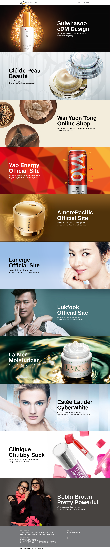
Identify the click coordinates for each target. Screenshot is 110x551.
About (78, 2)
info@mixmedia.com (74, 532)
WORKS (86, 2)
